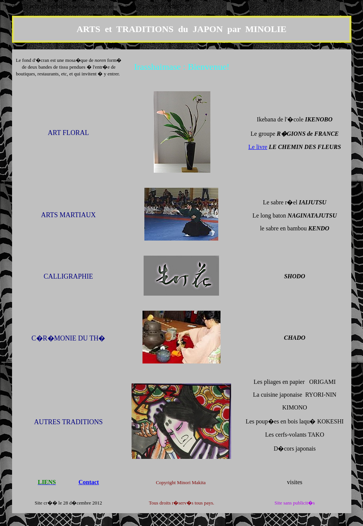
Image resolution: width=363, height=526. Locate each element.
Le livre (257, 147)
